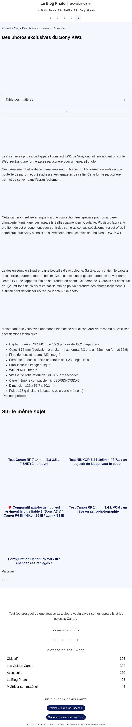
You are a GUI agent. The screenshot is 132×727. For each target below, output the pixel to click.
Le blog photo (52, 3)
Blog (16, 28)
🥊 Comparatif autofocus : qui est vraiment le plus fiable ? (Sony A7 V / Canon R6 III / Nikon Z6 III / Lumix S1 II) (34, 511)
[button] (78, 17)
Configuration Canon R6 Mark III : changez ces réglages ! (34, 561)
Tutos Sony (79, 10)
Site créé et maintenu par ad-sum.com (45, 724)
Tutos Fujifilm (65, 10)
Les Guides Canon (46, 10)
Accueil (6, 28)
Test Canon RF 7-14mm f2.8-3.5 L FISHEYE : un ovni (34, 462)
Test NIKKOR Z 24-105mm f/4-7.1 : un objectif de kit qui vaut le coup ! (98, 462)
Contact (91, 10)
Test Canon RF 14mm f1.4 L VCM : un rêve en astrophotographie (98, 509)
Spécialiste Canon (80, 3)
